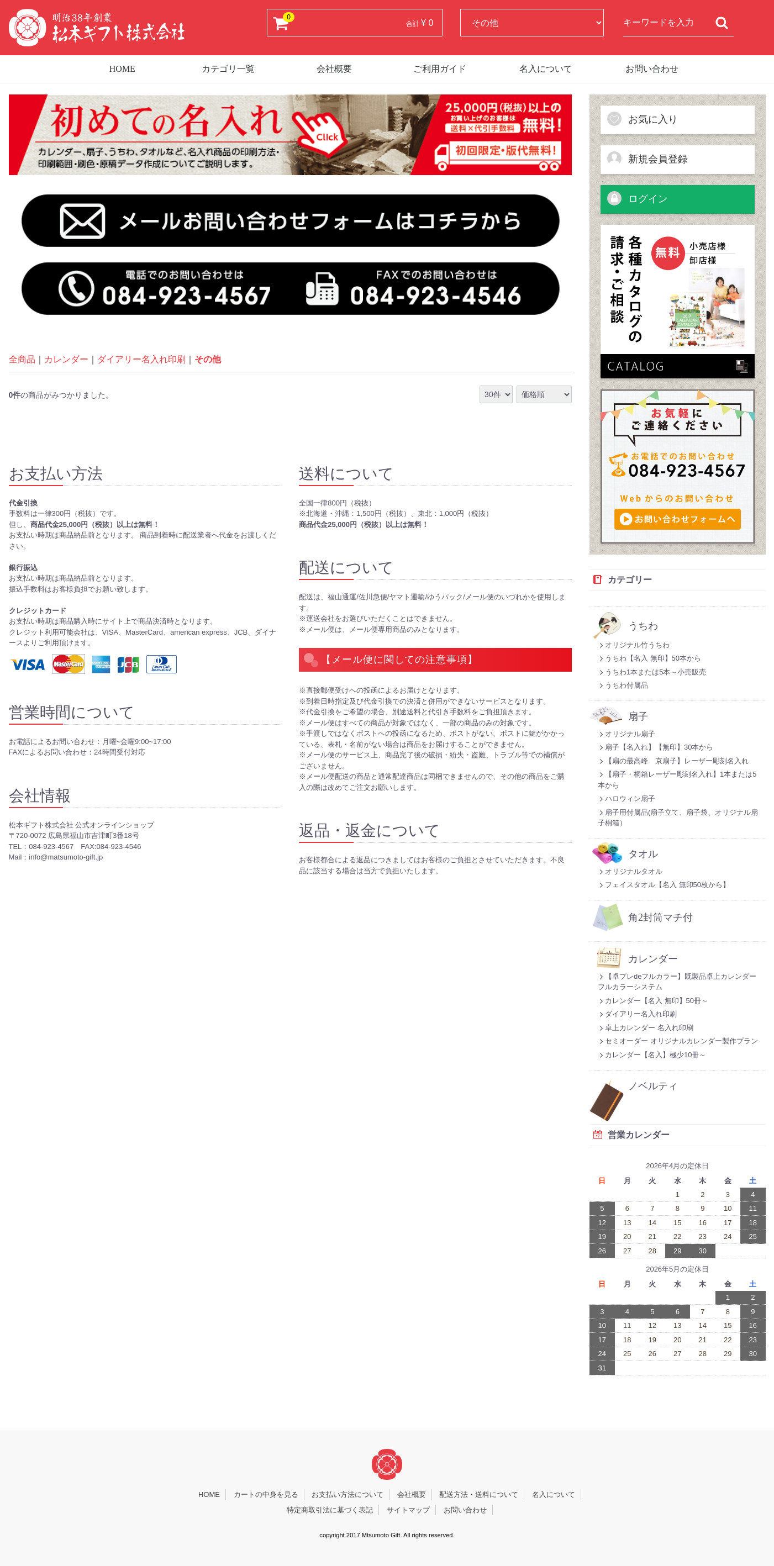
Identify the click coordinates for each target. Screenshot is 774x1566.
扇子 (638, 716)
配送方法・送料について (478, 1494)
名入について (545, 68)
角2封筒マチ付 (660, 917)
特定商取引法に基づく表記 (330, 1510)
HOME (122, 68)
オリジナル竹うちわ (634, 645)
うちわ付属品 (623, 685)
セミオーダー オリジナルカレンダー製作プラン (678, 1041)
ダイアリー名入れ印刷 (141, 359)
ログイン (637, 198)
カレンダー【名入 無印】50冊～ (653, 1000)
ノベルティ (653, 1086)
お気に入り (642, 118)
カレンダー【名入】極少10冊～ (652, 1055)
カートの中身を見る (266, 1494)
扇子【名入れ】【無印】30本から (655, 747)
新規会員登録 (647, 158)
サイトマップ (408, 1510)
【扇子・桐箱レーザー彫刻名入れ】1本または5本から (677, 779)
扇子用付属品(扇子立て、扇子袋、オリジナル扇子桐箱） (678, 817)
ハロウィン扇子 (626, 798)
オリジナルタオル (630, 871)
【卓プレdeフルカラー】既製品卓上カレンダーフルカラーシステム (677, 982)
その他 (207, 359)
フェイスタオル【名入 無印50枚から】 (664, 884)
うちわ (643, 626)
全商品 (22, 359)
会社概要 (334, 68)
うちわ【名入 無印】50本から (649, 658)
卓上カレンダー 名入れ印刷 (645, 1028)
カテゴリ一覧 (228, 68)
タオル (643, 854)
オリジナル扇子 (626, 734)
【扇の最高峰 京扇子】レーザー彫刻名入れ (673, 761)
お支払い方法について (347, 1494)
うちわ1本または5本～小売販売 (652, 672)
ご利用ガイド (439, 68)
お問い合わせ (651, 68)
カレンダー (66, 359)
